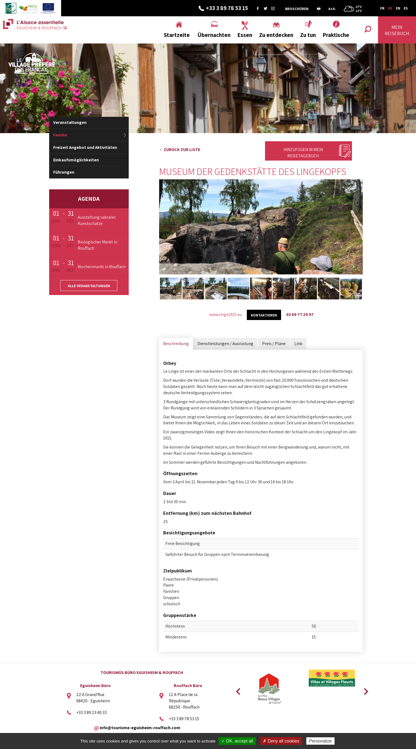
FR (382, 8)
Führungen (63, 172)
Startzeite (177, 35)
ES (406, 8)
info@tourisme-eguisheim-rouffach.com (140, 728)
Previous (237, 689)
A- (334, 8)
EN (398, 8)
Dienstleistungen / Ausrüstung (225, 343)
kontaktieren (264, 315)
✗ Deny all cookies (281, 741)
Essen (244, 35)
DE (390, 8)
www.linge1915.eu (225, 314)
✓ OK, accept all (237, 741)
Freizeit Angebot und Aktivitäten (85, 147)
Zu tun (308, 35)
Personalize (320, 741)
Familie (60, 135)
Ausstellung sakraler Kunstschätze (97, 220)
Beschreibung (176, 343)
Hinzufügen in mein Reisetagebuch (303, 153)
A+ (330, 8)
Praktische (336, 35)
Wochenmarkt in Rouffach (102, 266)
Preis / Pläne (274, 343)
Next (364, 689)
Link (298, 343)
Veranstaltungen (70, 122)
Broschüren (296, 8)
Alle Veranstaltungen (89, 285)
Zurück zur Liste (182, 149)
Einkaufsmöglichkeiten (76, 160)
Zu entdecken (276, 35)
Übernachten (214, 35)
